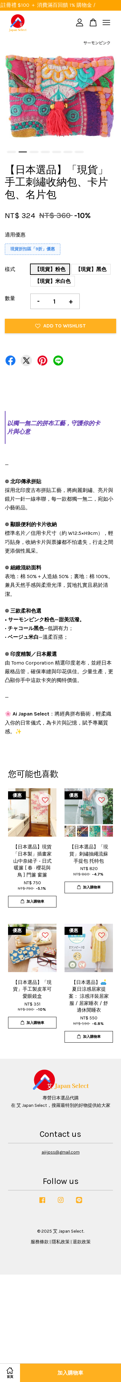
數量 (10, 298)
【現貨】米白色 (53, 281)
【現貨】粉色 (50, 269)
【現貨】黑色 (91, 269)
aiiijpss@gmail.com (61, 1152)
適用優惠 (15, 235)
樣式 (10, 269)
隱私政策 (61, 1241)
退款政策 (82, 1241)
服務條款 (40, 1241)
